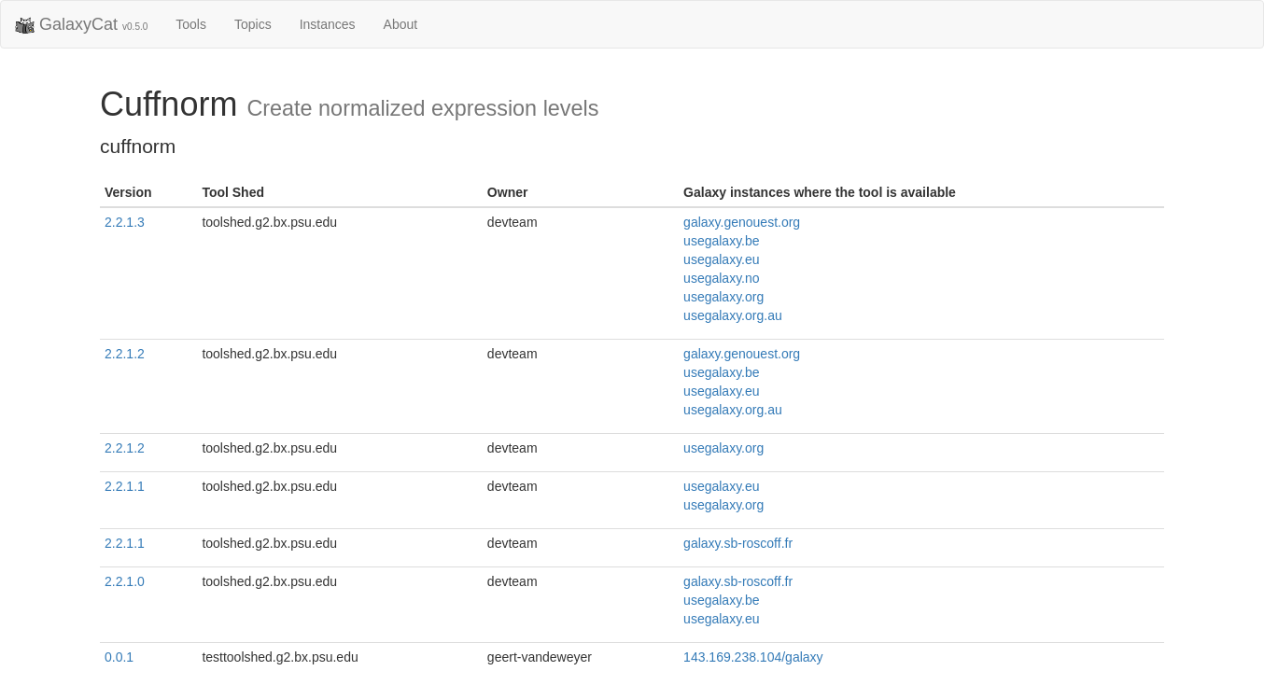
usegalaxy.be (721, 240)
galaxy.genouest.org (741, 222)
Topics (253, 24)
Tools (191, 24)
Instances (328, 24)
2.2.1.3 (125, 222)
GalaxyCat (81, 25)
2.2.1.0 (125, 581)
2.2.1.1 (125, 486)
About (401, 24)
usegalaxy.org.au (732, 315)
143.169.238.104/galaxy (752, 657)
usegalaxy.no (721, 278)
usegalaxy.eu (721, 259)
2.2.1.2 (125, 353)
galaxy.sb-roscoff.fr (738, 543)
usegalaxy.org (723, 296)
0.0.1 (119, 657)
